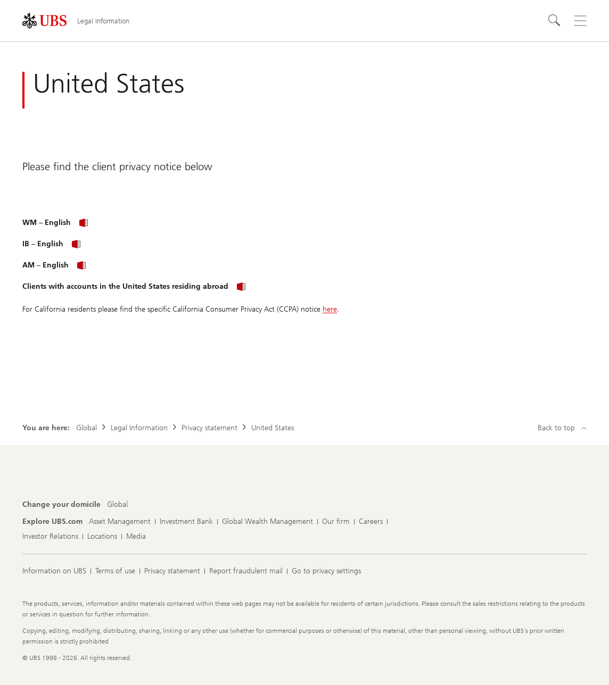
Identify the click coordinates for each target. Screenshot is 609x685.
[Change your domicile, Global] (117, 504)
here (330, 309)
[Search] (554, 20)
